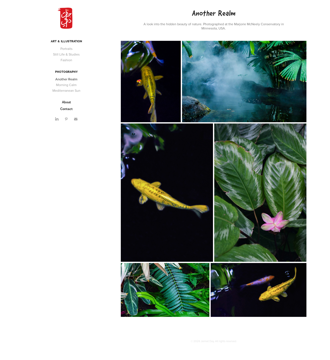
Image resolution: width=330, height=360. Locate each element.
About (66, 102)
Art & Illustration (66, 41)
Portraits (66, 48)
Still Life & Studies (66, 54)
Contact (66, 109)
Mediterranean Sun (66, 90)
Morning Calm (66, 84)
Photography (66, 72)
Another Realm (66, 79)
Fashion (66, 60)
